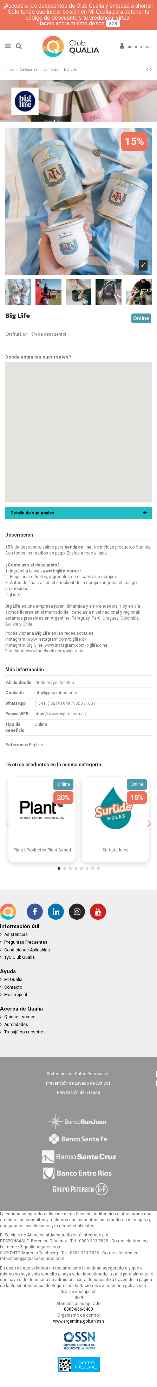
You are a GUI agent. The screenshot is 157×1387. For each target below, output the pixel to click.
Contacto (13, 987)
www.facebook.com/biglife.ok (54, 650)
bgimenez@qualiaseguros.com (30, 1246)
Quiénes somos (19, 1016)
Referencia (16, 744)
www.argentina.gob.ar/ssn (120, 1285)
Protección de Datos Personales (78, 1073)
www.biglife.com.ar (61, 571)
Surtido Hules (116, 850)
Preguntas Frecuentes (25, 942)
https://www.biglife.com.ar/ (60, 713)
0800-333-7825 (93, 1241)
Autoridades (16, 1024)
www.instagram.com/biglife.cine (76, 645)
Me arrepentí (16, 994)
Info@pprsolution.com (55, 692)
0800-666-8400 (78, 1309)
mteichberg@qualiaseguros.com (32, 1258)
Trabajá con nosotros (25, 1032)
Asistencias (16, 934)
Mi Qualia (13, 979)
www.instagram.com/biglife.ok (56, 639)
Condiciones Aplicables (27, 950)
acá (113, 23)
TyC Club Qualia (19, 957)
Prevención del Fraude (78, 1092)
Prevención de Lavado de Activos (78, 1083)
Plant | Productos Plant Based (42, 850)
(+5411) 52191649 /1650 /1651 (65, 703)
